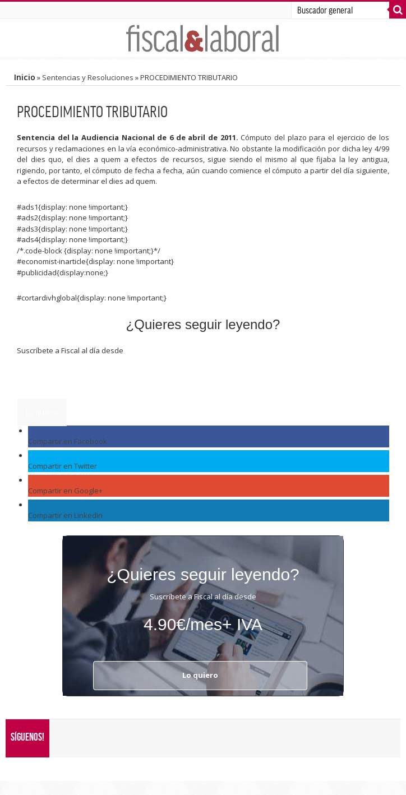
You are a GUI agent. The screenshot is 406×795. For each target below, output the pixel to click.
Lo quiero (42, 412)
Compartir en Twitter (62, 466)
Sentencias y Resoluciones (87, 77)
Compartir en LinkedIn (65, 515)
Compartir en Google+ (65, 491)
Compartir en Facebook (67, 441)
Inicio (24, 77)
